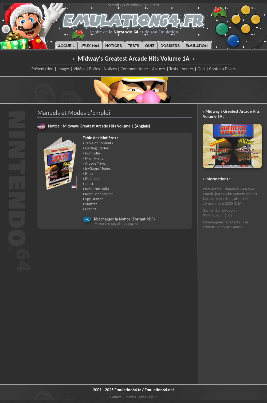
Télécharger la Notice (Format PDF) (124, 219)
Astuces (159, 68)
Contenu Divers (222, 68)
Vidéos (79, 68)
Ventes (188, 68)
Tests (174, 68)
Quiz (201, 68)
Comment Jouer (134, 68)
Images (63, 68)
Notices (110, 68)
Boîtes (94, 68)
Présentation (43, 68)
